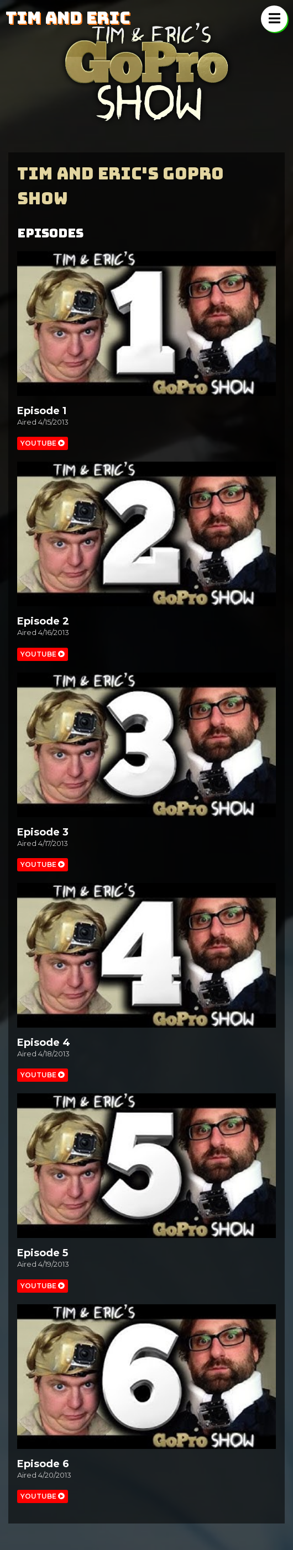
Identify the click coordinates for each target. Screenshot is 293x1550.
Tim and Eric (68, 18)
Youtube (42, 443)
